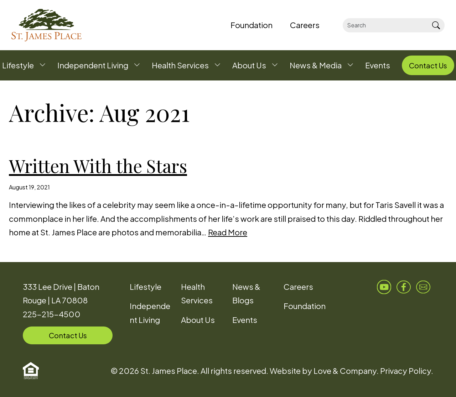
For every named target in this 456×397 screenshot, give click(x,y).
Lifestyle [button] (18, 65)
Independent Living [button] (92, 65)
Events (244, 320)
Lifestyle (145, 287)
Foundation (305, 306)
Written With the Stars (98, 166)
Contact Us (68, 335)
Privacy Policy (405, 371)
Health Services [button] (180, 65)
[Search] (385, 25)
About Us (198, 320)
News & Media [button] (316, 65)
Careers (298, 287)
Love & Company (345, 371)
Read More (227, 232)
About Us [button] (249, 65)
